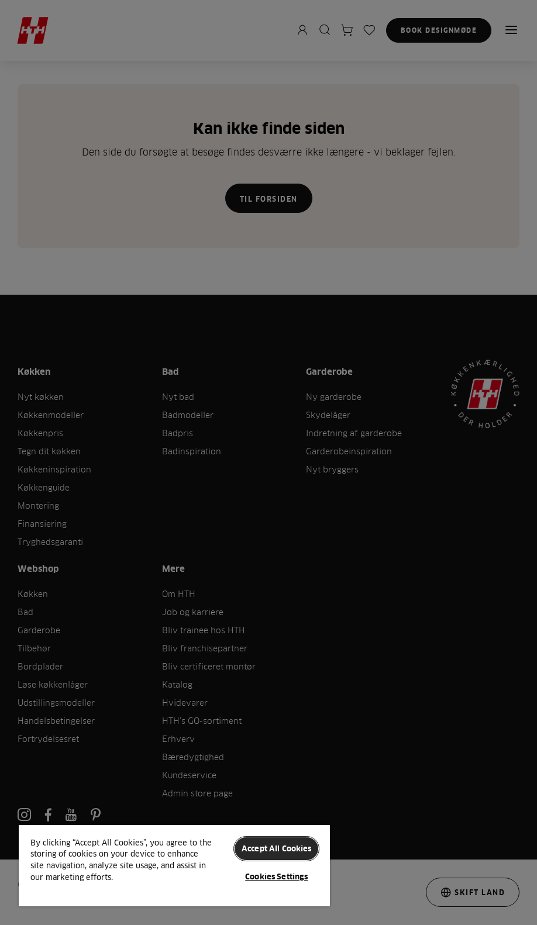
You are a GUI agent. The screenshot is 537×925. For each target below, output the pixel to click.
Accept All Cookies (276, 848)
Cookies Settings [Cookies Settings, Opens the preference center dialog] (276, 876)
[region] (174, 865)
